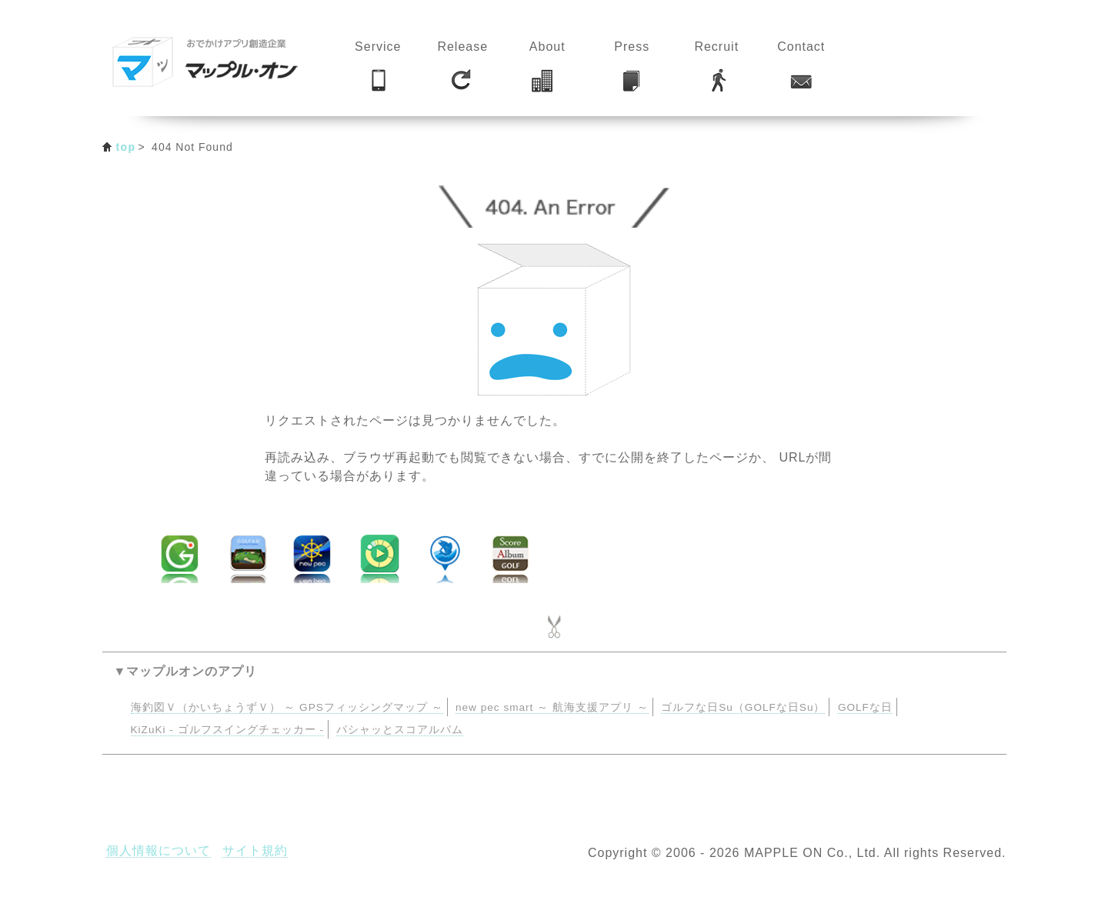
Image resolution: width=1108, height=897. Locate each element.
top (126, 147)
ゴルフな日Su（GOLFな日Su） (743, 707)
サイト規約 (255, 850)
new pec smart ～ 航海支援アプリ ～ (552, 707)
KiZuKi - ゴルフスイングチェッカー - (227, 729)
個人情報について (158, 850)
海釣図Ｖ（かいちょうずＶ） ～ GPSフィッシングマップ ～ (287, 707)
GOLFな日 (865, 707)
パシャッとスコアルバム (399, 729)
